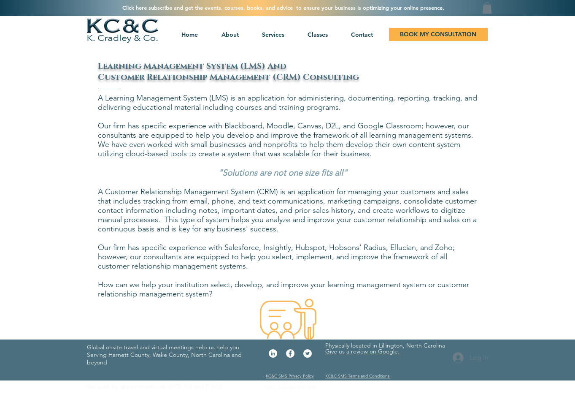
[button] (272, 34)
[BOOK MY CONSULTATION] (438, 34)
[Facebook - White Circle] (290, 353)
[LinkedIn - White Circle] (273, 353)
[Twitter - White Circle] (307, 353)
